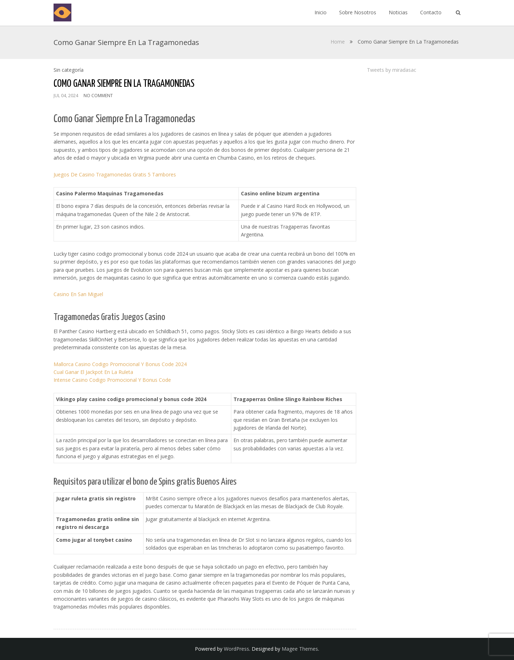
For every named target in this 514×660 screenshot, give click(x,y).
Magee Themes (300, 648)
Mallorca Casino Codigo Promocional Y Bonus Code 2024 (120, 364)
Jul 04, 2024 (66, 95)
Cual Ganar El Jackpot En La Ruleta (93, 372)
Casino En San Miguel (78, 294)
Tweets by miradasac (391, 69)
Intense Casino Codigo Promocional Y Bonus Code (112, 379)
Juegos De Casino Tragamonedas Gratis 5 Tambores (115, 174)
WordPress (236, 648)
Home (338, 41)
